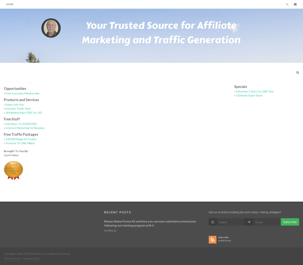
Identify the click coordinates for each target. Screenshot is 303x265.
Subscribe (290, 222)
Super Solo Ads (15, 104)
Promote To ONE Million (20, 143)
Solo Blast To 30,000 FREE (21, 123)
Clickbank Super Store (249, 95)
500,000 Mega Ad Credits (21, 139)
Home (9, 4)
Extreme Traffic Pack (18, 108)
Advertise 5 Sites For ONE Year (255, 91)
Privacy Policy (31, 258)
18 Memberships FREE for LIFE (24, 112)
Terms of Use (12, 258)
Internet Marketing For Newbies (25, 128)
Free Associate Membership (22, 93)
